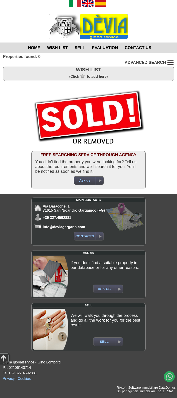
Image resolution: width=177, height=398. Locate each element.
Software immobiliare (143, 387)
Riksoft (121, 387)
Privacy (9, 378)
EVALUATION (105, 47)
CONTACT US (138, 47)
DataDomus (167, 387)
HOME (34, 47)
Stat (170, 391)
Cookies (24, 378)
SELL (80, 47)
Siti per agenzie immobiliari (136, 391)
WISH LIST (57, 47)
